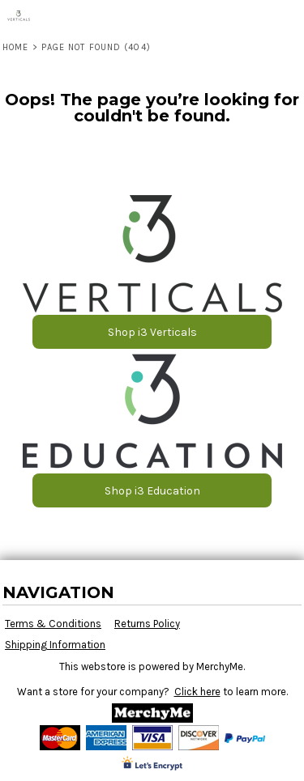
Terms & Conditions (53, 624)
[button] (152, 253)
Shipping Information (55, 645)
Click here (197, 691)
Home (15, 47)
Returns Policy (147, 624)
